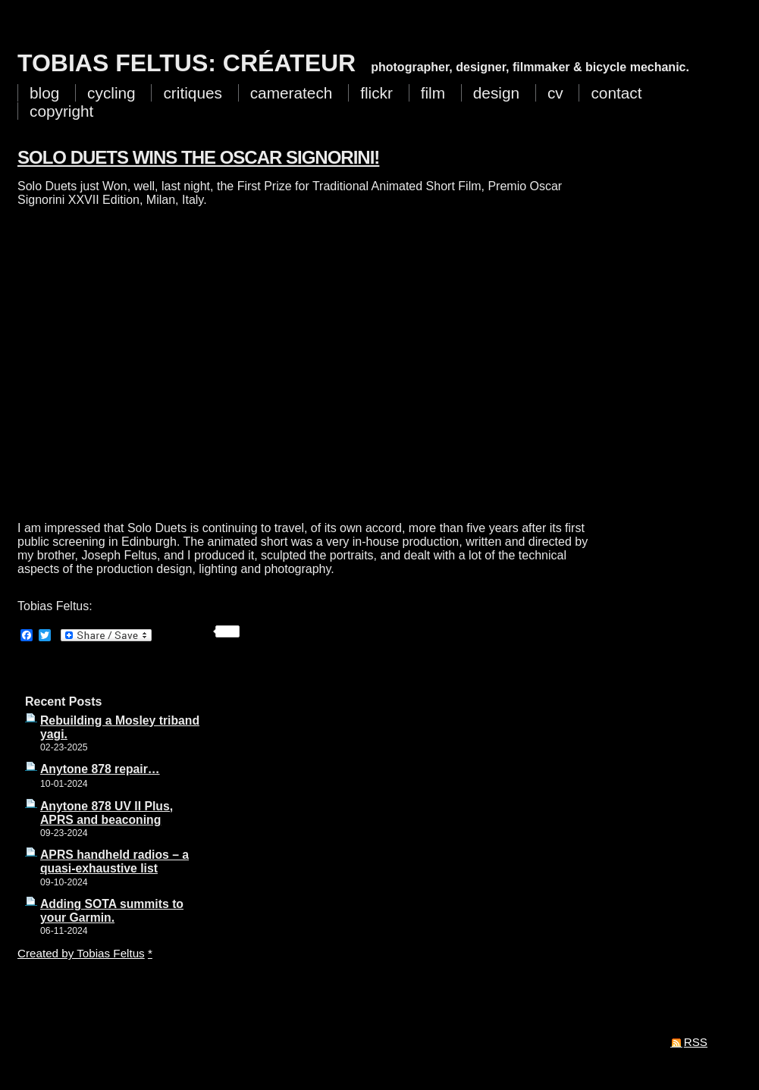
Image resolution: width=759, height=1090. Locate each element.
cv (555, 93)
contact (616, 93)
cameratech (291, 93)
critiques (192, 93)
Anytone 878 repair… (100, 769)
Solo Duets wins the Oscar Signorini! (198, 157)
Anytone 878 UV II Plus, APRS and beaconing (106, 813)
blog (44, 93)
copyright (61, 111)
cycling (111, 93)
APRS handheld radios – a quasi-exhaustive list (114, 861)
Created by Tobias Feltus (81, 953)
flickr (376, 93)
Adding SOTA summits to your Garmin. (111, 910)
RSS (695, 1041)
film (433, 93)
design (496, 93)
